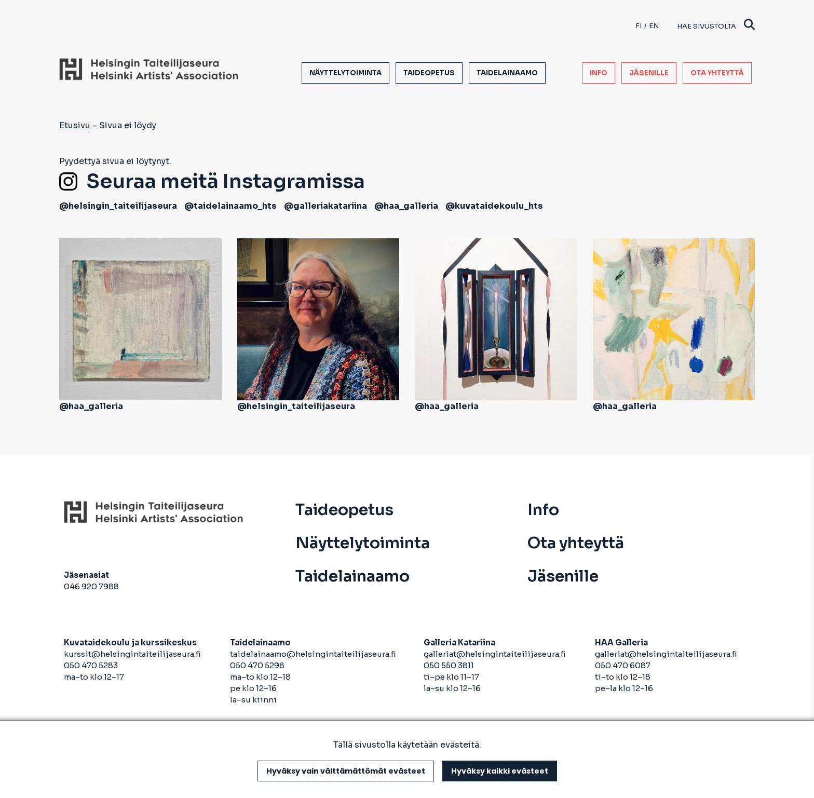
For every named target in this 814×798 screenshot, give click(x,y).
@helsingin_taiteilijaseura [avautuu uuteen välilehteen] (118, 205)
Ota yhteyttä (717, 73)
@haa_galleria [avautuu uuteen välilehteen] (406, 205)
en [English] (654, 25)
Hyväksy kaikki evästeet (499, 771)
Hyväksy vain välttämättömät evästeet (345, 771)
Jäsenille (649, 73)
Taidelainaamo (507, 73)
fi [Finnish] (638, 25)
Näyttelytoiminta (345, 73)
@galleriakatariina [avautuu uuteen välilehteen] (325, 205)
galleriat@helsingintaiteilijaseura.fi (495, 654)
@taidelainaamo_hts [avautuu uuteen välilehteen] (230, 205)
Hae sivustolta (716, 26)
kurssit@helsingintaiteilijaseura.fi (133, 654)
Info (598, 73)
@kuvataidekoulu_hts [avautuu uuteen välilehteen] (494, 205)
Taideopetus (429, 73)
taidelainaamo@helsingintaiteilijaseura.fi (313, 654)
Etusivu (74, 125)
